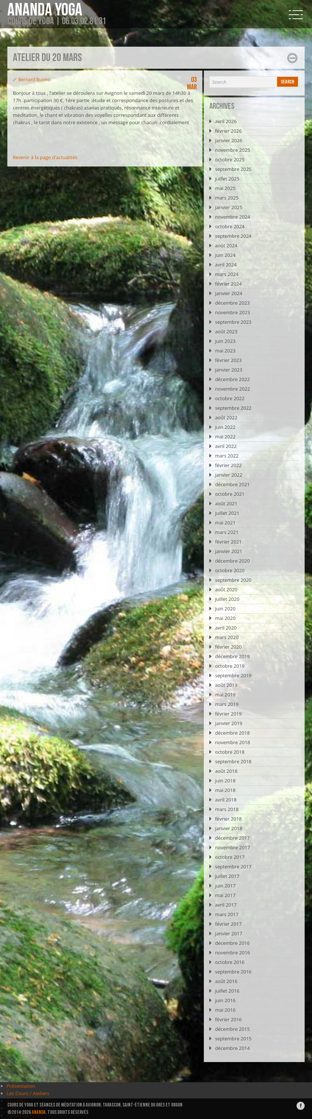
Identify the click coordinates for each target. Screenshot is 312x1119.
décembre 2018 (232, 732)
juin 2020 (225, 608)
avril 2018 (226, 799)
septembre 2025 (233, 169)
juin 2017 (225, 885)
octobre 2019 (229, 666)
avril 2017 (226, 904)
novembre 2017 (232, 847)
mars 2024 (226, 274)
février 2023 (228, 360)
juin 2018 (225, 780)
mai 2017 (225, 895)
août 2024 (226, 245)
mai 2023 (225, 350)
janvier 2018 (228, 828)
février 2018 (228, 818)
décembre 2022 (232, 379)
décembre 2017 (232, 838)
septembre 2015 (233, 1038)
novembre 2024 (232, 217)
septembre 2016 (233, 971)
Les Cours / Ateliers (28, 1093)
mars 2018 (226, 809)
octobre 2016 (229, 962)
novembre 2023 (232, 312)
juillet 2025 (227, 178)
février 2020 (228, 646)
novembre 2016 (232, 952)
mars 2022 (226, 455)
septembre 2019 (233, 675)
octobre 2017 (229, 857)
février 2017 (228, 924)
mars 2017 (226, 914)
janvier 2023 (228, 369)
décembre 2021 (232, 484)
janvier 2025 (228, 207)
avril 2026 (226, 121)
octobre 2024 (229, 226)
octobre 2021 (229, 494)
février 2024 (228, 283)
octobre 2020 (229, 570)
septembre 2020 (233, 580)
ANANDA (39, 1112)
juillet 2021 (227, 513)
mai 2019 (225, 694)
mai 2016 (225, 1010)
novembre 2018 (232, 742)
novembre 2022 (232, 388)
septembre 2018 (233, 761)
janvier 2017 (228, 933)
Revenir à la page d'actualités (45, 157)
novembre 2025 (232, 150)
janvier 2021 (228, 551)
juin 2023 (225, 341)
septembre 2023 (233, 322)
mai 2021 (225, 522)
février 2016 (228, 1019)
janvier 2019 (228, 723)
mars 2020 (226, 637)
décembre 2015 (232, 1029)
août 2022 (226, 417)
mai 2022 (225, 436)
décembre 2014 (232, 1048)
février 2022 (228, 465)
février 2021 (228, 541)
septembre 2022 (233, 408)
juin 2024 (225, 255)
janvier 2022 (228, 474)
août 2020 (226, 589)
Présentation (21, 1086)
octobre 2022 (229, 398)
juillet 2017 (227, 876)
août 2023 (226, 331)
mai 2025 (225, 188)
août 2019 (226, 685)
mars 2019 (226, 704)
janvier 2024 (228, 293)
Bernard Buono (34, 79)
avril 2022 (226, 446)
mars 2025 (226, 197)
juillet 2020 (227, 599)
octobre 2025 (229, 159)
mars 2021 (226, 532)
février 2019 (228, 713)
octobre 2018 (229, 752)
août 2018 (226, 771)
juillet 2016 (227, 990)
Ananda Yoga (44, 10)
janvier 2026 (228, 140)
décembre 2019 (232, 656)
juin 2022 (225, 427)
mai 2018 (225, 790)
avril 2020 (226, 627)
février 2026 (228, 131)
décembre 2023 (232, 303)
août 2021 (226, 503)
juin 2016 (225, 1000)
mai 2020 (225, 618)
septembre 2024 (233, 236)
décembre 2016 (232, 943)
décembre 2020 (232, 560)
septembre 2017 (233, 866)
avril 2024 (226, 264)
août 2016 (226, 981)
